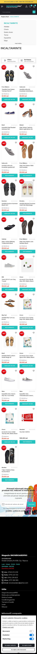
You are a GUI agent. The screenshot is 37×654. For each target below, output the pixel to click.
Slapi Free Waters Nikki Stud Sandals (27, 166)
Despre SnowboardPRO (10, 593)
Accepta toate (26, 645)
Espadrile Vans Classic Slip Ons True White (8, 394)
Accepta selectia (10, 645)
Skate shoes (8, 32)
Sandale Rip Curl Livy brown (8, 318)
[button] (3, 6)
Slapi (6, 41)
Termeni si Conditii (8, 602)
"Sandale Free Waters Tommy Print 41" (8, 90)
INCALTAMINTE (11, 23)
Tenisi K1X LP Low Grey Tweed (9, 280)
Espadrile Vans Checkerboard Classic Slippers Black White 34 (27, 394)
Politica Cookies (7, 597)
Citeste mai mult (8, 627)
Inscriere (31, 504)
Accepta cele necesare (18, 649)
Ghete (6, 29)
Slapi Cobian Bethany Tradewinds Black (8, 242)
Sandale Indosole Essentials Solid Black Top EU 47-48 (26, 90)
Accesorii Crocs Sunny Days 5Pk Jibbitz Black (26, 318)
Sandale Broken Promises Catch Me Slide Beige (27, 204)
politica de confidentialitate (22, 511)
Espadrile (7, 38)
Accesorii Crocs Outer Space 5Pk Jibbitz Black (27, 356)
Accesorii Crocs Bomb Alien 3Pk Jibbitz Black (27, 280)
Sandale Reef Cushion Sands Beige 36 (8, 356)
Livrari (4, 604)
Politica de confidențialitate (11, 595)
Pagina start (5, 16)
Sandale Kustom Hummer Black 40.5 (10, 204)
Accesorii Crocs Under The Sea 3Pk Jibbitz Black (9, 432)
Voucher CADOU (25, 432)
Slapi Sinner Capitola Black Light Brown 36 (26, 128)
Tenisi (6, 35)
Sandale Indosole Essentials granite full (8, 166)
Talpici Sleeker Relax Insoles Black (8, 470)
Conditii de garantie (8, 600)
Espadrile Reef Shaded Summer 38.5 (8, 128)
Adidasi (6, 27)
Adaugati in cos (9, 99)
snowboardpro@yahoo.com (18, 583)
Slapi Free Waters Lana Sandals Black (26, 242)
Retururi (4, 607)
